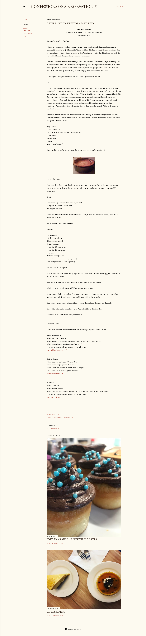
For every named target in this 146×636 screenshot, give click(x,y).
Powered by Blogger (73, 629)
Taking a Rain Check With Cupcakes (72, 539)
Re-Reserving (56, 611)
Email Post (55, 414)
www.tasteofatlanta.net (55, 374)
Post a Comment (53, 428)
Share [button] (25, 19)
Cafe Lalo (26, 31)
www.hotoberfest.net (54, 397)
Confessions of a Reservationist (65, 6)
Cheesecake (27, 34)
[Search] (119, 6)
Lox (24, 36)
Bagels (25, 28)
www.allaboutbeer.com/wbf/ (57, 350)
